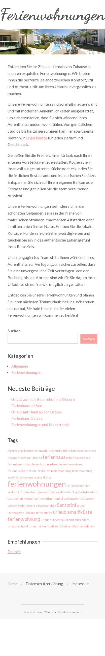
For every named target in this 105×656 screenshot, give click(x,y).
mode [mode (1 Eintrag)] (21, 505)
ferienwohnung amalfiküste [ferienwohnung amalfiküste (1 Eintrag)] (33, 477)
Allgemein (19, 366)
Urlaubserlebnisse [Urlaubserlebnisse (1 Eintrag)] (71, 526)
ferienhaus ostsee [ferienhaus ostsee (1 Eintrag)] (70, 464)
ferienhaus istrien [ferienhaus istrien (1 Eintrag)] (19, 464)
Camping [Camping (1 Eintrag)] (36, 457)
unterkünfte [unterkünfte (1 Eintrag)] (44, 512)
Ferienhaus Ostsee (27, 418)
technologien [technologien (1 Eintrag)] (16, 512)
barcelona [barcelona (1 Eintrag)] (77, 450)
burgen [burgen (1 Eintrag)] (25, 457)
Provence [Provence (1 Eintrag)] (31, 505)
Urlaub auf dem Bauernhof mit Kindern (43, 399)
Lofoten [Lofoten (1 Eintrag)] (12, 505)
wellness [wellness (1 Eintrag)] (89, 526)
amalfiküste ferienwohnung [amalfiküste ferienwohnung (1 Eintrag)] (36, 450)
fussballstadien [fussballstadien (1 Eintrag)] (87, 492)
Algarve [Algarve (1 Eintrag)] (12, 450)
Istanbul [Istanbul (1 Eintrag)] (58, 498)
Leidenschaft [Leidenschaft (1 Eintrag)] (72, 498)
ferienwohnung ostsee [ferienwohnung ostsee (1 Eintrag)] (34, 492)
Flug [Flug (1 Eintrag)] (74, 492)
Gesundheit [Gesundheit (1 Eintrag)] (15, 498)
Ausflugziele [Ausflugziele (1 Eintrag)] (62, 450)
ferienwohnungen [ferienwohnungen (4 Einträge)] (37, 483)
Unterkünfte (36, 137)
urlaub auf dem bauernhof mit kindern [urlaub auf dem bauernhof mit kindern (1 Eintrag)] (65, 519)
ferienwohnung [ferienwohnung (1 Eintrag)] (61, 470)
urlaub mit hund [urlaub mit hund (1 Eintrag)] (18, 526)
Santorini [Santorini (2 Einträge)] (66, 505)
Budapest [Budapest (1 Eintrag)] (14, 457)
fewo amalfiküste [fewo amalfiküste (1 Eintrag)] (60, 492)
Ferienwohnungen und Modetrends (40, 424)
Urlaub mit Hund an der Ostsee (36, 412)
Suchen (14, 331)
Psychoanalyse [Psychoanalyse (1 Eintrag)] (47, 505)
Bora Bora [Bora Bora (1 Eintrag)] (90, 450)
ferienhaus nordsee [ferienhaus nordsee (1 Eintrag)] (45, 464)
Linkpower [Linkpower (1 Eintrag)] (88, 498)
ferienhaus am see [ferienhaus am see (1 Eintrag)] (78, 457)
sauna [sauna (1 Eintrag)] (81, 505)
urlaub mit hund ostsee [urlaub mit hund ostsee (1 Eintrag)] (43, 526)
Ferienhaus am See (26, 405)
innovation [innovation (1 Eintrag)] (45, 498)
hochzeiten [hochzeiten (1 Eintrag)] (31, 498)
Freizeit (14, 551)
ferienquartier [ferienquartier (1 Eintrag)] (17, 470)
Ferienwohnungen (26, 372)
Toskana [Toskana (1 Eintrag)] (30, 512)
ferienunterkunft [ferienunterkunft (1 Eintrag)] (38, 470)
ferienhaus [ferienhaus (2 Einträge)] (54, 457)
